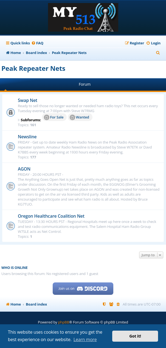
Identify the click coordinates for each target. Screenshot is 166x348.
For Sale (54, 117)
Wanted (79, 117)
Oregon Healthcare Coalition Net (51, 216)
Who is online (14, 267)
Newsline (27, 137)
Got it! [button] (135, 336)
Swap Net (27, 100)
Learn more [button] (85, 339)
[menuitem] (37, 43)
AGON (24, 169)
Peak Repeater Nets (33, 68)
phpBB (63, 322)
